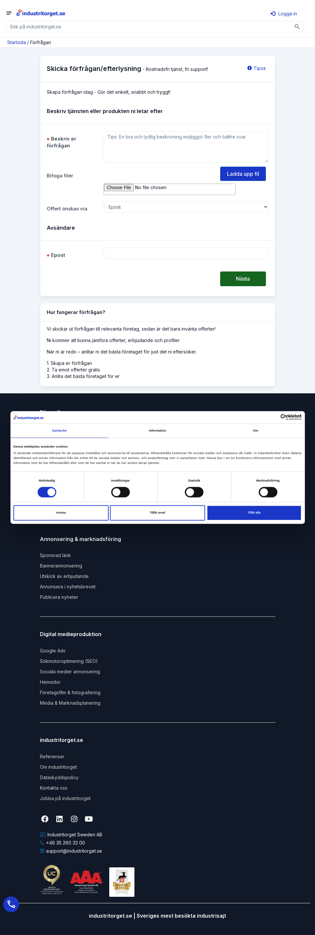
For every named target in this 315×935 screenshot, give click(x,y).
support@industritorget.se (71, 851)
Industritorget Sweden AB (71, 834)
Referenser (52, 756)
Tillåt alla (254, 513)
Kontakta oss (53, 788)
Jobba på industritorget (65, 798)
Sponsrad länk (55, 555)
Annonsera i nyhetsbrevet (68, 586)
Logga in (284, 13)
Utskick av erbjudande (64, 576)
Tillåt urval (157, 513)
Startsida (16, 42)
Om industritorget (58, 767)
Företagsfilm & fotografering (70, 692)
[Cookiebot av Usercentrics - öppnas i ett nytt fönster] (273, 417)
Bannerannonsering (61, 565)
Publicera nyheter (59, 597)
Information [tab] (157, 430)
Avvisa (61, 513)
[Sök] (297, 26)
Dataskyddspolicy (59, 777)
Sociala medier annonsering (70, 671)
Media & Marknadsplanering (70, 703)
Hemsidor (50, 682)
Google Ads (52, 650)
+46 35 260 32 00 (62, 842)
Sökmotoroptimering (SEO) (69, 661)
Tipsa (256, 68)
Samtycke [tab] (59, 430)
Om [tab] (255, 430)
